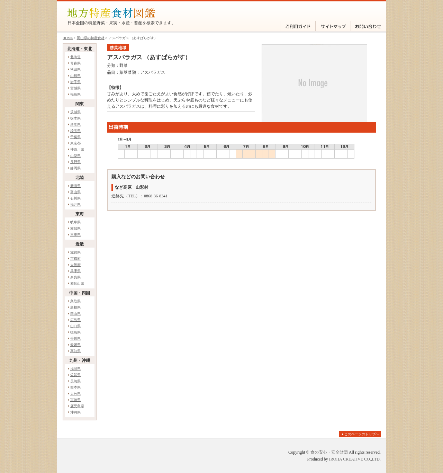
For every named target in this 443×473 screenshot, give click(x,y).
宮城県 (75, 88)
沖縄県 (75, 412)
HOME (68, 38)
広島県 (75, 320)
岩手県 (75, 82)
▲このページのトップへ (360, 434)
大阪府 (75, 265)
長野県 (75, 162)
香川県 (75, 338)
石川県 (75, 198)
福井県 (75, 204)
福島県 (75, 94)
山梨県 (75, 156)
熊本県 (75, 387)
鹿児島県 (77, 406)
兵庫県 (75, 271)
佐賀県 (75, 375)
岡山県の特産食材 (91, 38)
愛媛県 (75, 345)
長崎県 (75, 381)
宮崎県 (75, 400)
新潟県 (75, 186)
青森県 (75, 63)
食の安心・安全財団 (329, 452)
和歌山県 (77, 283)
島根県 (75, 307)
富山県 (75, 192)
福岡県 (75, 369)
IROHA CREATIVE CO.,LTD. (355, 459)
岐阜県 (75, 222)
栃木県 (75, 118)
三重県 (75, 235)
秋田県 (75, 69)
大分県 (75, 393)
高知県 (75, 351)
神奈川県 (77, 149)
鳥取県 (75, 301)
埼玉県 (75, 131)
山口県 (75, 326)
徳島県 (75, 332)
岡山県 (75, 313)
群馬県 (75, 124)
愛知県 (75, 228)
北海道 (75, 57)
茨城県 (75, 112)
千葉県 (75, 137)
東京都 (75, 143)
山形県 (75, 76)
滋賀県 (75, 252)
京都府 (75, 258)
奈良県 (75, 277)
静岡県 (75, 168)
